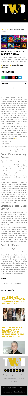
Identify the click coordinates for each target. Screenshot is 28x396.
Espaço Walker (21, 375)
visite (15, 138)
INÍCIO (3, 29)
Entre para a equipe (8, 375)
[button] (3, 77)
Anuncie (21, 378)
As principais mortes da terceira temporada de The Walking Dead (14, 300)
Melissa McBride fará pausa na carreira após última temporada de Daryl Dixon (13, 332)
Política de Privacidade (10, 378)
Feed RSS (14, 382)
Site (7, 29)
